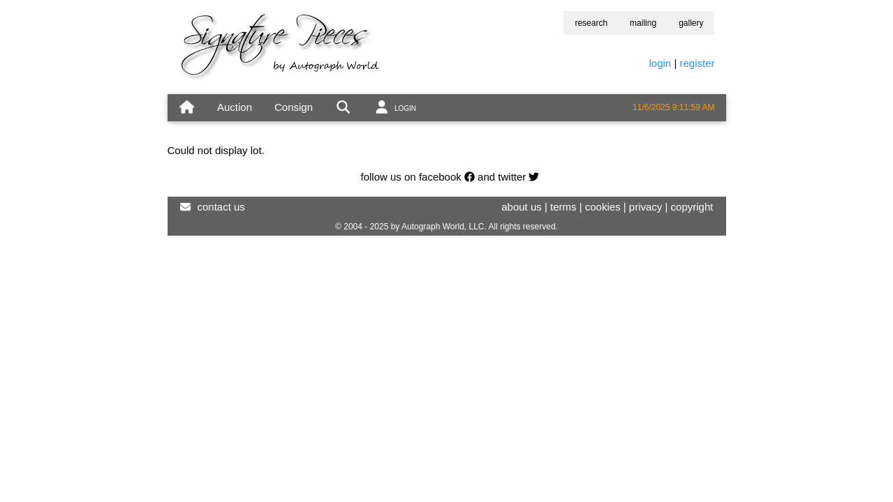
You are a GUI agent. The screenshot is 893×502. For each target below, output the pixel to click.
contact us (221, 207)
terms (563, 207)
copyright (692, 207)
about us (521, 207)
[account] (394, 107)
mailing (643, 23)
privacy (646, 207)
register (696, 63)
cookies (603, 207)
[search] (343, 107)
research (591, 23)
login (660, 63)
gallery (691, 23)
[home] (187, 107)
